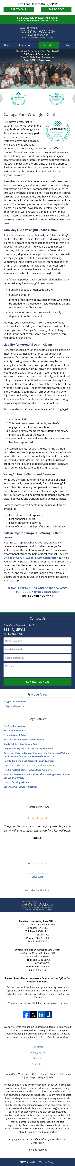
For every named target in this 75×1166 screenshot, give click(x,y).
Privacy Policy (37, 1052)
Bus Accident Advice (15, 730)
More (69, 45)
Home (7, 45)
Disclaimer (37, 1046)
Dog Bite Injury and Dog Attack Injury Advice (28, 748)
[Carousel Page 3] (37, 863)
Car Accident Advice (14, 726)
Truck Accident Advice (16, 735)
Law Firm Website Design (37, 1162)
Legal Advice (37, 719)
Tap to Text (56, 9)
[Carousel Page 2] (33, 863)
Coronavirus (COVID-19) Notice (20, 786)
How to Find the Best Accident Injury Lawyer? (29, 760)
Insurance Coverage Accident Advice (24, 739)
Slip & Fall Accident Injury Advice (22, 744)
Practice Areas (26, 45)
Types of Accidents (16, 701)
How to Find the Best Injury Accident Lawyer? (32, 765)
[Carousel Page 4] (42, 863)
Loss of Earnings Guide (16, 782)
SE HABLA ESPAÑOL (20, 588)
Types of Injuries (15, 706)
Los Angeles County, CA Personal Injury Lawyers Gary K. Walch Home (37, 32)
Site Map (37, 1058)
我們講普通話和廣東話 (46, 592)
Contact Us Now (37, 681)
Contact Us (48, 45)
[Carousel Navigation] (37, 863)
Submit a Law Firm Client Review (37, 890)
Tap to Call (18, 9)
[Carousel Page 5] (46, 863)
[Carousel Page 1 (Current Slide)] (29, 863)
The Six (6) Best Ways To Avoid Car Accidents (28, 769)
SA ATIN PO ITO (43, 588)
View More (37, 877)
